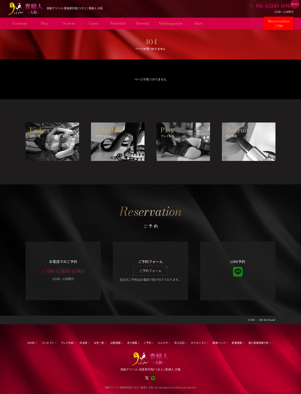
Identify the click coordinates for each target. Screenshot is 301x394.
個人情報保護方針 (258, 343)
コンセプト (47, 343)
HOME (31, 343)
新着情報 (237, 343)
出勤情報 (115, 343)
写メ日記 (179, 343)
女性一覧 (99, 343)
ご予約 (147, 343)
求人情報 (132, 343)
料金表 (83, 343)
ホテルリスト (198, 343)
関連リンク (219, 343)
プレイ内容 (67, 343)
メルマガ (163, 343)
